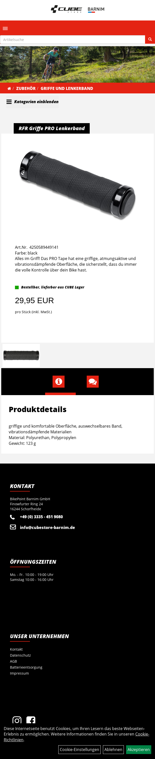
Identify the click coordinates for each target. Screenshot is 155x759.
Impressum (19, 673)
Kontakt (16, 649)
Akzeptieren (139, 749)
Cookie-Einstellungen (79, 749)
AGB (13, 661)
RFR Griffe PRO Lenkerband (52, 128)
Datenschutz (20, 655)
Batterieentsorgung (26, 667)
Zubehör (26, 88)
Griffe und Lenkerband (67, 88)
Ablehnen (113, 749)
